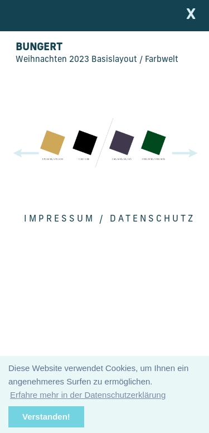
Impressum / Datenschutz (109, 219)
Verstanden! (46, 416)
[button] (186, 153)
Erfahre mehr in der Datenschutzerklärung (88, 395)
